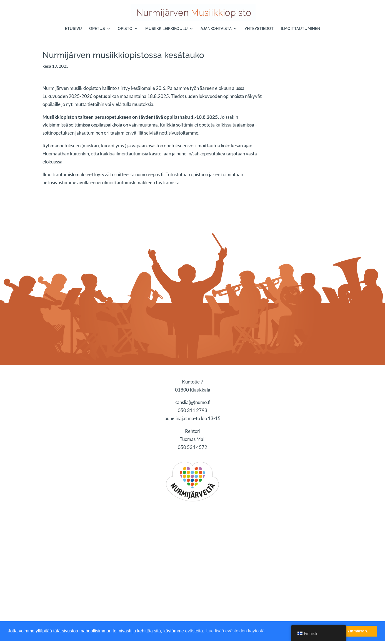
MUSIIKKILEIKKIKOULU (166, 29)
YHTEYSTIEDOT (259, 29)
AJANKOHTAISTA (216, 29)
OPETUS (97, 29)
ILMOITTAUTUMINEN (300, 29)
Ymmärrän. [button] (357, 631)
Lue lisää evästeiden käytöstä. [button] (236, 631)
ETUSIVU (73, 29)
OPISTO (125, 29)
